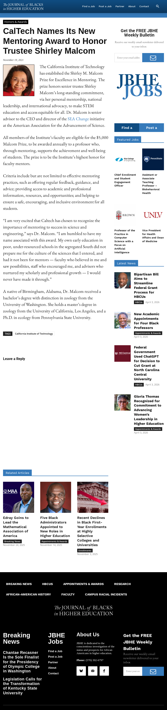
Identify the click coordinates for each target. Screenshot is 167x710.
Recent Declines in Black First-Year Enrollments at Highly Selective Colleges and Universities (92, 531)
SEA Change (78, 119)
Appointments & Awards (54, 541)
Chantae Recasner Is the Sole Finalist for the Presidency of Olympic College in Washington (20, 650)
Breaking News (12, 541)
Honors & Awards (15, 22)
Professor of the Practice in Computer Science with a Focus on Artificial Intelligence (124, 241)
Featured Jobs (128, 140)
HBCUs (138, 302)
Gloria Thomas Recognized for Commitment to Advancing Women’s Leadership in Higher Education (149, 410)
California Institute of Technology (34, 333)
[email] (128, 57)
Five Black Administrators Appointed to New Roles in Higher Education (55, 527)
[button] (157, 6)
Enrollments (84, 550)
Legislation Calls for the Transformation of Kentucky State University (22, 666)
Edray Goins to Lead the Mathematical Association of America (16, 527)
